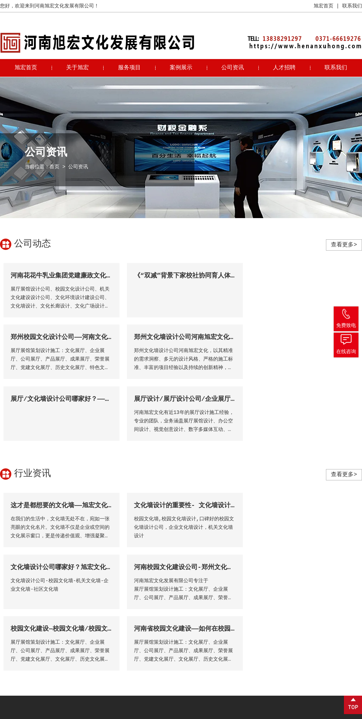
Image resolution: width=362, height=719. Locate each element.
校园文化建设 (181, 621)
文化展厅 (176, 664)
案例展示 (181, 68)
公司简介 (118, 621)
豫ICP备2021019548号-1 (129, 712)
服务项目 (129, 68)
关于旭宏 (77, 68)
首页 (54, 167)
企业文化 (118, 632)
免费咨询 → (21, 684)
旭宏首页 (323, 6)
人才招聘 (284, 68)
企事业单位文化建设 (189, 674)
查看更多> (344, 245)
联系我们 (352, 6)
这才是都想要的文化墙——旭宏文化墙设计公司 (75, 444)
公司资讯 (232, 68)
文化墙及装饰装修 (186, 653)
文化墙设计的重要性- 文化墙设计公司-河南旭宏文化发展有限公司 (226, 444)
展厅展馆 (176, 632)
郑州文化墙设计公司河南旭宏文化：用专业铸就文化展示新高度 (100, 337)
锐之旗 (354, 712)
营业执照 (307, 712)
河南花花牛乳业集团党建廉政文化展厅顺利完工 (77, 275)
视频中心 (118, 642)
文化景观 (176, 642)
